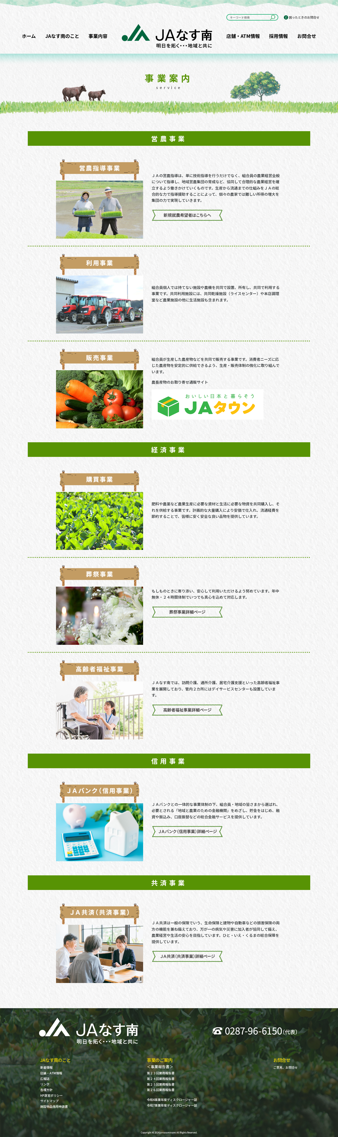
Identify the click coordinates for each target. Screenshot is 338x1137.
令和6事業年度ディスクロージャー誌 (172, 1099)
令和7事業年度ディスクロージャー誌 (172, 1105)
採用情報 (278, 35)
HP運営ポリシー (51, 1095)
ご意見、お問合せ (285, 1067)
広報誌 (44, 1078)
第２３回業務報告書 (160, 1073)
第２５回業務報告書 (160, 1084)
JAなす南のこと (62, 35)
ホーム (29, 35)
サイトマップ (49, 1100)
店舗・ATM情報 (243, 35)
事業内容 (98, 35)
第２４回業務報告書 (160, 1078)
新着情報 (46, 1067)
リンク (44, 1084)
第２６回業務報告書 (160, 1089)
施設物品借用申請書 (54, 1106)
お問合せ (306, 35)
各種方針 (46, 1089)
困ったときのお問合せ (304, 17)
